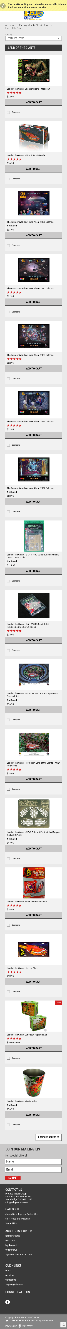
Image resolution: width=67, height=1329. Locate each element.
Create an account (23, 1254)
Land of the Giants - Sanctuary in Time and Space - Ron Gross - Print (33, 695)
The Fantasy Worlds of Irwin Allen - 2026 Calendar (30, 222)
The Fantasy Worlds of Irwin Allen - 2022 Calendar (30, 488)
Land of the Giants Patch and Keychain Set (27, 901)
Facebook (8, 1302)
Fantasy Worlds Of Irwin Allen (33, 25)
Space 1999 (11, 1223)
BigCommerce (27, 1326)
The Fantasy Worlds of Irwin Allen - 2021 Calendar (30, 421)
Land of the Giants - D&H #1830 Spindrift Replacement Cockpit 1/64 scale (33, 556)
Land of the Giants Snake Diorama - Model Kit (28, 89)
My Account (11, 1245)
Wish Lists (10, 1240)
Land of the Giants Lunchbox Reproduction (27, 1035)
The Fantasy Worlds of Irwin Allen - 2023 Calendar (30, 355)
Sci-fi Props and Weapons (17, 1219)
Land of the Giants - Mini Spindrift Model (26, 155)
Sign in (8, 1254)
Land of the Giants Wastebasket (22, 1101)
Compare (16, 112)
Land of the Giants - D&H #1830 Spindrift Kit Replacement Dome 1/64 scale (28, 625)
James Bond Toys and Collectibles (21, 1214)
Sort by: (8, 34)
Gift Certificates (12, 1236)
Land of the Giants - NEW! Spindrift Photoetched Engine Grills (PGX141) (33, 833)
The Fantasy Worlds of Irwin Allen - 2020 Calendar (30, 288)
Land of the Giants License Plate (22, 968)
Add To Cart (34, 102)
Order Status (11, 1250)
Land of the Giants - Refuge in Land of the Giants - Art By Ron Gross (33, 764)
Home (11, 25)
